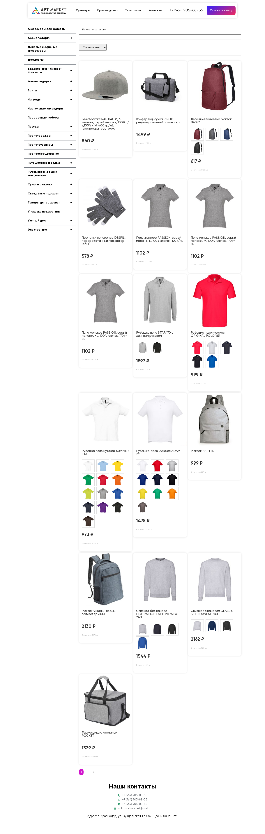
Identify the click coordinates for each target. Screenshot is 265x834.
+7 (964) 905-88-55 (186, 10)
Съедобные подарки (52, 193)
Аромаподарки (52, 38)
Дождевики (36, 59)
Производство (107, 10)
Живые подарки (52, 81)
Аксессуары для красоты (46, 29)
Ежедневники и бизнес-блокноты (52, 71)
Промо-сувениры (52, 144)
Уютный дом (52, 220)
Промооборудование (43, 153)
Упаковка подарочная (44, 211)
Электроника (52, 229)
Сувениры (83, 10)
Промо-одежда (52, 135)
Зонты (52, 90)
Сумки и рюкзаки (52, 184)
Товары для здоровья (52, 202)
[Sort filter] (93, 47)
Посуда (52, 126)
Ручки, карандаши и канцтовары (52, 174)
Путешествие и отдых (52, 163)
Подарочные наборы (43, 117)
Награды (52, 99)
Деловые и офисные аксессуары (42, 49)
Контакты (155, 10)
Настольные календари (45, 108)
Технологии (133, 10)
